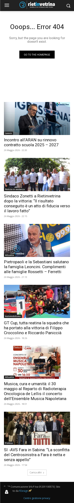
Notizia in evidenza (15, 189)
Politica (9, 443)
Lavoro (8, 133)
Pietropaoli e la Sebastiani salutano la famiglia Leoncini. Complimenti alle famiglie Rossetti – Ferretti (36, 267)
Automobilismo (13, 316)
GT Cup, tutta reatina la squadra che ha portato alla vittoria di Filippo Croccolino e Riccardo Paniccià (36, 328)
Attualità (9, 255)
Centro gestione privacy (36, 498)
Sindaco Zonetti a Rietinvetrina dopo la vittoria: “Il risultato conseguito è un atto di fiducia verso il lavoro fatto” (37, 203)
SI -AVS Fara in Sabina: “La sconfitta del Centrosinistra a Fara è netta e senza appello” (36, 454)
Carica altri (37, 472)
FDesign (23, 491)
